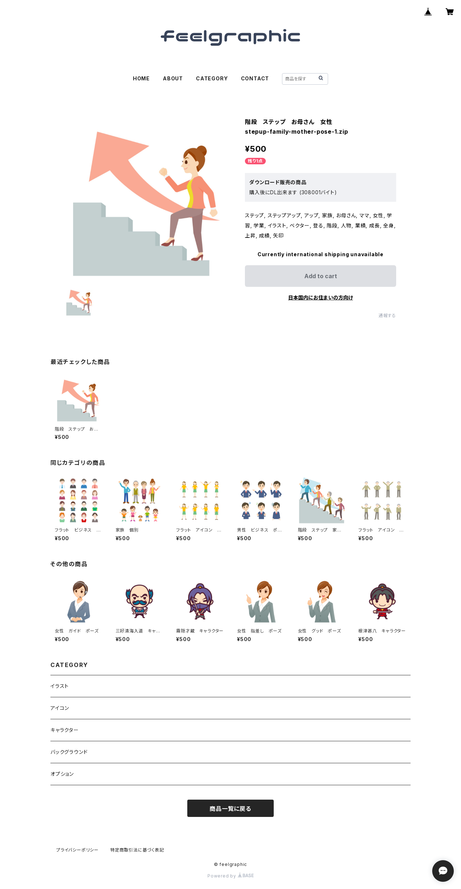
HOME (141, 78)
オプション (62, 774)
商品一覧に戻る (230, 808)
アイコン (59, 708)
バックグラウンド (69, 752)
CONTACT (255, 78)
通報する (387, 315)
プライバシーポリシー (77, 850)
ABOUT (173, 78)
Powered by (230, 876)
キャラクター (64, 730)
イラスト (59, 686)
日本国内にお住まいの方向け (320, 297)
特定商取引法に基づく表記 (137, 850)
